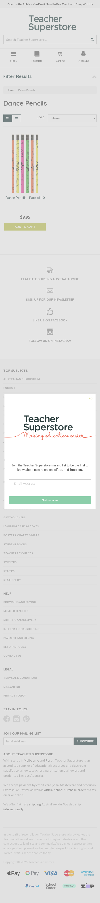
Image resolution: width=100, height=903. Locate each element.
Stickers (10, 562)
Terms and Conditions (20, 677)
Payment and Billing (18, 637)
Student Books (15, 544)
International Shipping (21, 629)
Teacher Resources (18, 553)
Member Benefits (15, 611)
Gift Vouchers (14, 517)
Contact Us (12, 655)
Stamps (9, 571)
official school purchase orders (65, 790)
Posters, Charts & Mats (21, 535)
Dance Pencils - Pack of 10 (25, 198)
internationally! (14, 809)
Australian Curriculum (21, 379)
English (9, 388)
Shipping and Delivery (19, 619)
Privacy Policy (14, 695)
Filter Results (17, 76)
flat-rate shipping (29, 804)
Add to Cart (25, 227)
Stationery (12, 580)
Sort (40, 117)
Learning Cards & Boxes (21, 526)
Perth (50, 760)
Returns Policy (15, 646)
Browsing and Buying (19, 602)
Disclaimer (11, 686)
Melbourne (31, 760)
